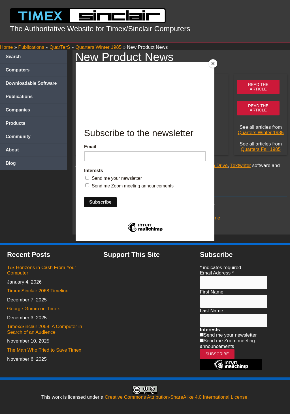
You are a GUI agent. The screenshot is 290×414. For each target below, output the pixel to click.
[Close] (213, 63)
